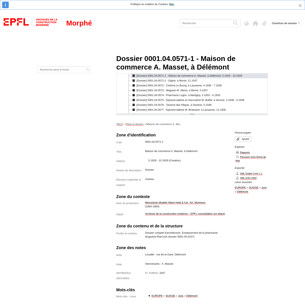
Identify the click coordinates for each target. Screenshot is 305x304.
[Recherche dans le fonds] (61, 69)
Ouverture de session (285, 23)
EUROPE (157, 295)
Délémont (192, 295)
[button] (255, 23)
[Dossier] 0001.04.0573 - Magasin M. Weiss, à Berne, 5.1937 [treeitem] (169, 90)
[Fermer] (300, 5)
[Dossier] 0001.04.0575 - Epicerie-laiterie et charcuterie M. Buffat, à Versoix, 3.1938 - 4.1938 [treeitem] (187, 100)
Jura (180, 295)
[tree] (192, 94)
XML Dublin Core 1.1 (249, 173)
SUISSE (170, 295)
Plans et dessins (134, 124)
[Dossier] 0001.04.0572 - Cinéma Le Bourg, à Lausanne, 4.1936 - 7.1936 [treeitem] (176, 85)
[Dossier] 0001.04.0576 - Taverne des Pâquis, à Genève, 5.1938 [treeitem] (171, 105)
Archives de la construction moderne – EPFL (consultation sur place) (185, 213)
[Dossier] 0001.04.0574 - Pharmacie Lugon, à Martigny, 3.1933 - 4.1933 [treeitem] (175, 95)
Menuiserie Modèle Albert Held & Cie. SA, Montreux (175, 202)
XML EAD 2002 (246, 178)
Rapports (243, 152)
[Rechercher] (205, 23)
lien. (171, 4)
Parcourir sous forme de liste (251, 158)
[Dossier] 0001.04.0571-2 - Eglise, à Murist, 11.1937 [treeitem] (164, 80)
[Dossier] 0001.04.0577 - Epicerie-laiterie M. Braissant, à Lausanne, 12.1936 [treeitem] (178, 109)
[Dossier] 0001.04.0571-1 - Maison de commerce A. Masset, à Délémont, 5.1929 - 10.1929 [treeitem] (186, 75)
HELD (119, 124)
